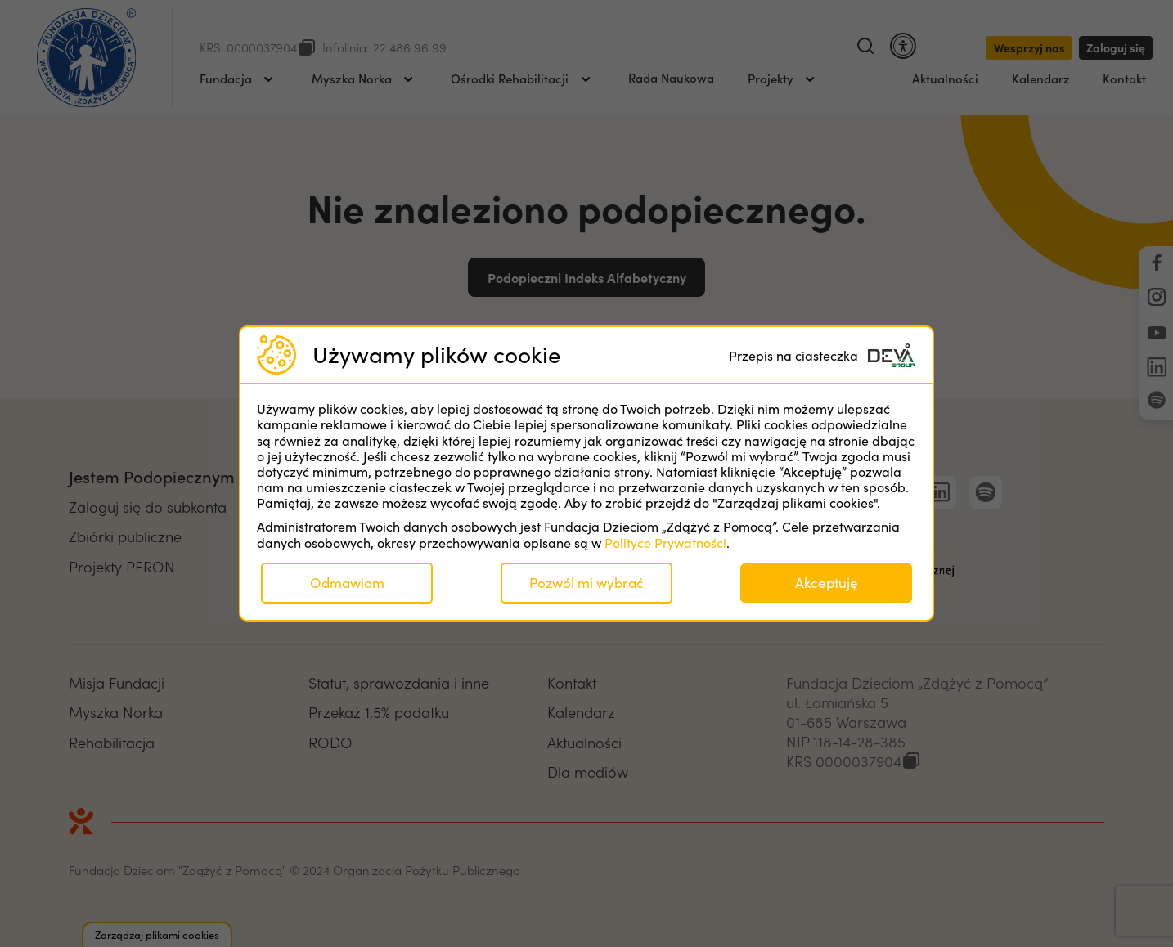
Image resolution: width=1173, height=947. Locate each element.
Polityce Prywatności (665, 542)
